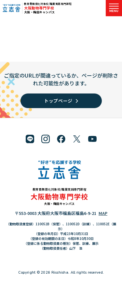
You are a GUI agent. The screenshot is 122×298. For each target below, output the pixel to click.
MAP (103, 213)
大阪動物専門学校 (39, 7)
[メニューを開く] (114, 8)
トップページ (61, 100)
